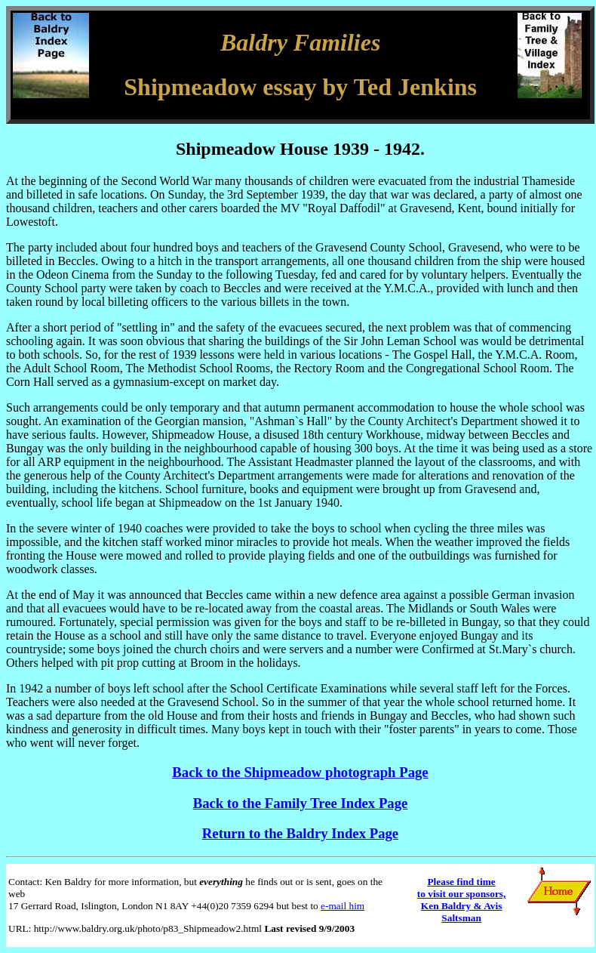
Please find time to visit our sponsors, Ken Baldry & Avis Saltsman (461, 900)
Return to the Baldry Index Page (300, 833)
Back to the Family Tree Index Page (300, 803)
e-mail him (342, 905)
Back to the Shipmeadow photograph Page (300, 772)
